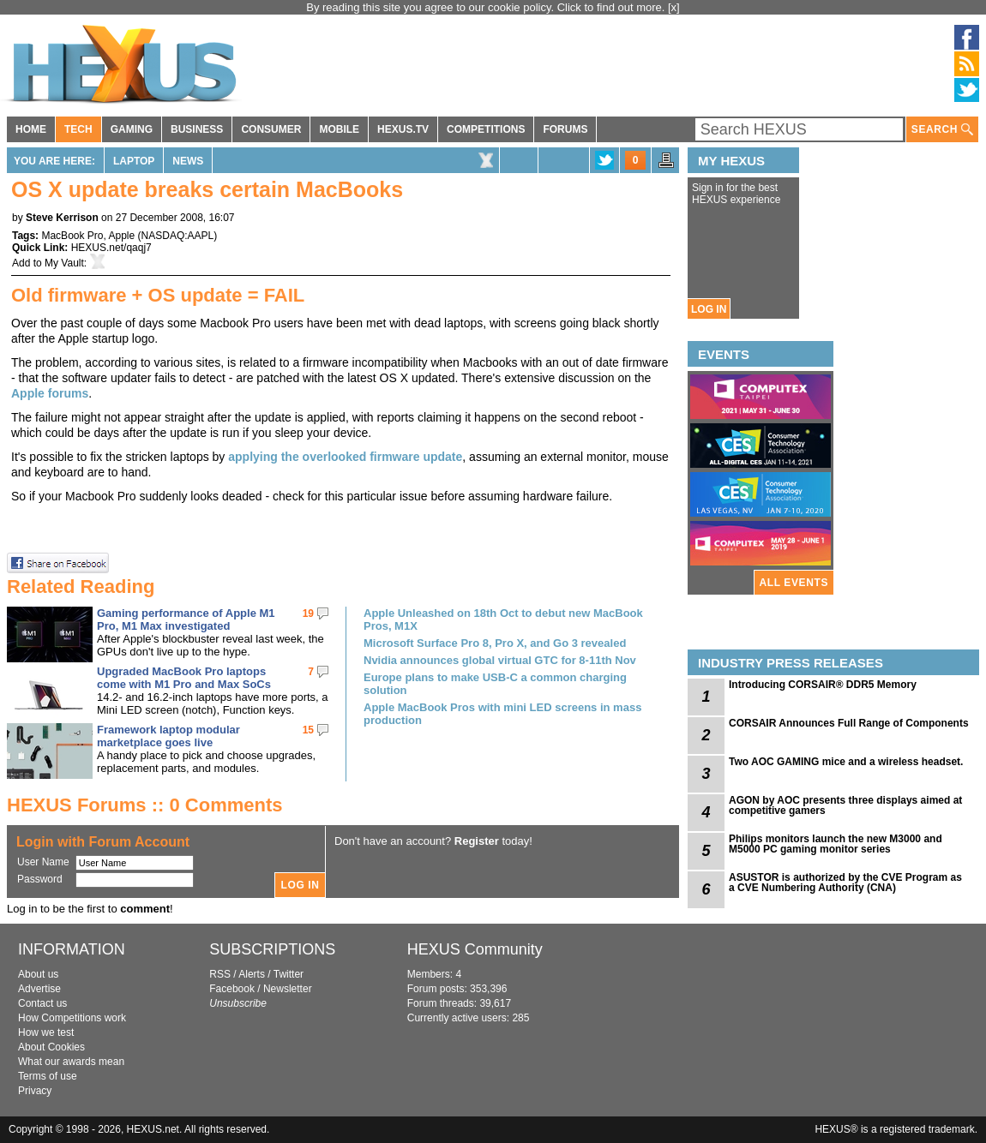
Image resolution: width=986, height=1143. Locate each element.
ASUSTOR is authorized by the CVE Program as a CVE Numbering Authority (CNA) (845, 882)
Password (40, 879)
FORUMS (565, 129)
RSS (220, 974)
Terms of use (47, 1076)
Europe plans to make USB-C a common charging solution (495, 684)
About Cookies (51, 1047)
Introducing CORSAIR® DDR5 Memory (823, 684)
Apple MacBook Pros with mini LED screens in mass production (502, 714)
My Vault (64, 263)
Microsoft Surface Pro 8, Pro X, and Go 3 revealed (495, 643)
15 (308, 730)
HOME (30, 129)
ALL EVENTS (794, 583)
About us (38, 974)
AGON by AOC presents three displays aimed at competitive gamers (845, 805)
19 (308, 613)
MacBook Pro (72, 236)
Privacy (34, 1091)
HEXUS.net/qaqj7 (111, 248)
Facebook (232, 989)
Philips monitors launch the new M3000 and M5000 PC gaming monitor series (835, 844)
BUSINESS (197, 129)
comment (145, 908)
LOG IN (708, 309)
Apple (122, 236)
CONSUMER (271, 129)
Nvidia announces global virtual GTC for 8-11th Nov (500, 660)
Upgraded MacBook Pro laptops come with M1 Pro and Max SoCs (184, 678)
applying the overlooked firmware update (345, 457)
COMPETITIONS (486, 129)
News (187, 161)
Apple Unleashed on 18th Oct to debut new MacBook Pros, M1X (503, 619)
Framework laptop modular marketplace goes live (168, 736)
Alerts (251, 974)
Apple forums (49, 393)
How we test (46, 1032)
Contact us (42, 1003)
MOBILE (339, 129)
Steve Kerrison (62, 218)
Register (476, 841)
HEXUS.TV (403, 129)
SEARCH (942, 129)
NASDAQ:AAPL (177, 236)
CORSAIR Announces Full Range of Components (849, 723)
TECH (78, 129)
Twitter (289, 974)
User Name (43, 862)
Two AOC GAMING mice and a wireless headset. (846, 762)
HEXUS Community (475, 949)
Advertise (39, 989)
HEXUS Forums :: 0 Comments (145, 805)
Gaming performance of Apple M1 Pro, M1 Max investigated (186, 619)
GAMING (132, 129)
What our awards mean (71, 1062)
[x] (674, 7)
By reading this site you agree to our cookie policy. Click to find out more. (487, 7)
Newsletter (287, 989)
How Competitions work (72, 1018)
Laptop (133, 161)
